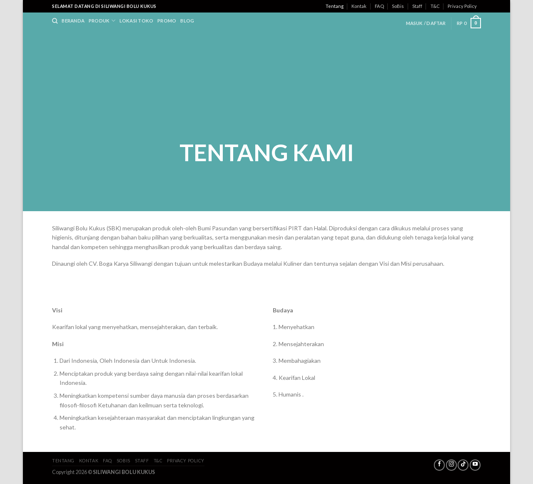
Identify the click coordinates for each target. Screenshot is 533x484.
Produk (102, 21)
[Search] (54, 20)
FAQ (379, 6)
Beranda (73, 20)
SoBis (398, 6)
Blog (187, 20)
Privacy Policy (462, 6)
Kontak (358, 6)
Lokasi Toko (136, 20)
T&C (435, 6)
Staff (417, 6)
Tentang (335, 6)
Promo (166, 20)
